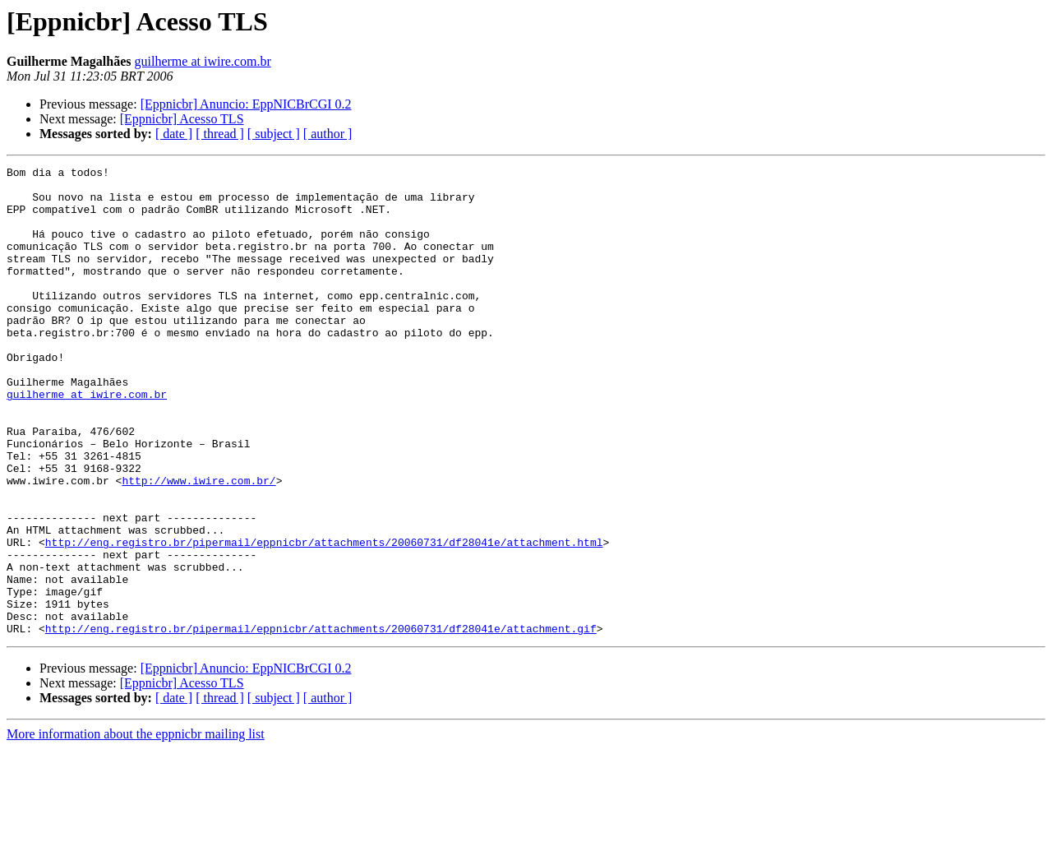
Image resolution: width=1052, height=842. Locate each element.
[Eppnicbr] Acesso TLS (182, 119)
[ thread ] (220, 134)
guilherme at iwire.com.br (203, 61)
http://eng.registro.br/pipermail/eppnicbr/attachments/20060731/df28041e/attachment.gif (321, 722)
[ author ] (328, 134)
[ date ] (173, 134)
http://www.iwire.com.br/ (198, 544)
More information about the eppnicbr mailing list (136, 828)
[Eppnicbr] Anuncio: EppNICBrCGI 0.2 (246, 104)
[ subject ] (273, 134)
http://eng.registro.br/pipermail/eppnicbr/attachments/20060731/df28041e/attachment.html (324, 618)
